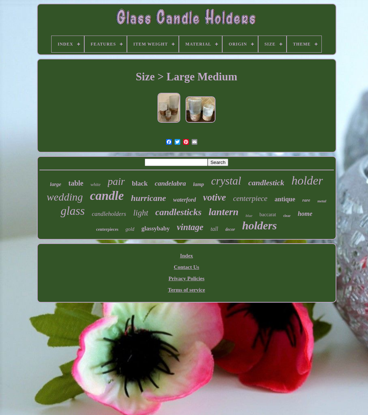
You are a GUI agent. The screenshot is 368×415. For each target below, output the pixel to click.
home (305, 213)
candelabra (170, 183)
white (95, 184)
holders (259, 225)
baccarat (268, 214)
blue (249, 215)
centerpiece (250, 198)
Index (186, 256)
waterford (184, 200)
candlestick (266, 182)
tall (214, 229)
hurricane (148, 198)
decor (230, 229)
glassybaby (156, 228)
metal (322, 201)
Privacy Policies (186, 278)
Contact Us (186, 267)
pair (116, 181)
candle (107, 196)
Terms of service (186, 290)
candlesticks (178, 212)
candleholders (109, 214)
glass (72, 210)
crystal (226, 181)
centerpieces (107, 229)
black (140, 183)
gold (130, 229)
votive (214, 197)
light (140, 212)
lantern (224, 211)
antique (284, 199)
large (56, 184)
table (75, 183)
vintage (190, 227)
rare (306, 200)
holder (307, 180)
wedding (65, 197)
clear (286, 216)
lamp (198, 184)
